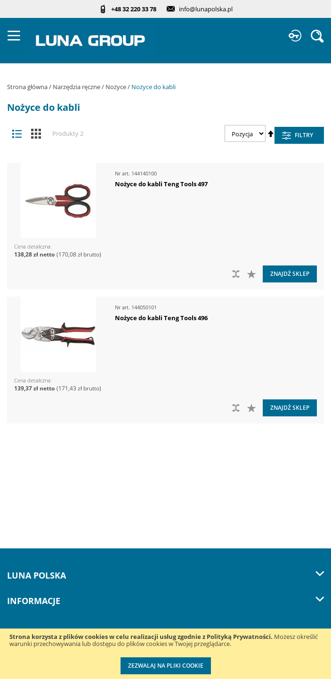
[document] (165, 653)
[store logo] (90, 40)
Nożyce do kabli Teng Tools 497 (161, 184)
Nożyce (116, 87)
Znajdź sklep (289, 274)
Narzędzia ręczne (77, 87)
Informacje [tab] (165, 600)
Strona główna (28, 87)
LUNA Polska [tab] (165, 575)
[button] (252, 274)
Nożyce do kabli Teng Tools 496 (161, 318)
